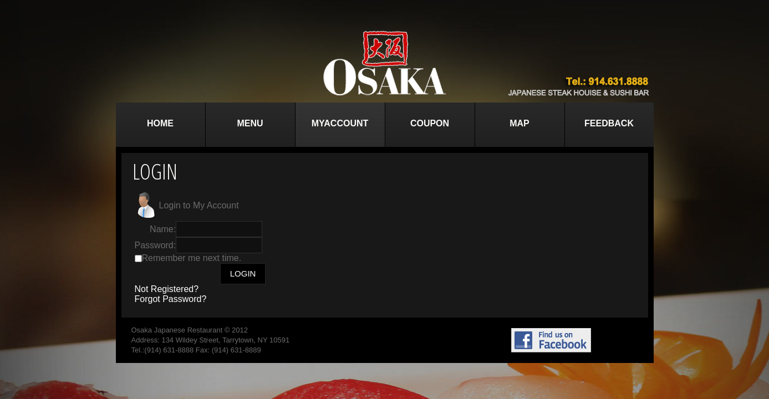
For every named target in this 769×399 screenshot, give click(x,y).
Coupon (429, 123)
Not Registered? (167, 289)
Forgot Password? (171, 299)
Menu (250, 123)
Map (519, 123)
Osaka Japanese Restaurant (177, 330)
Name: (163, 229)
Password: (155, 245)
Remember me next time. (192, 258)
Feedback (609, 123)
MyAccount (340, 123)
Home (160, 123)
